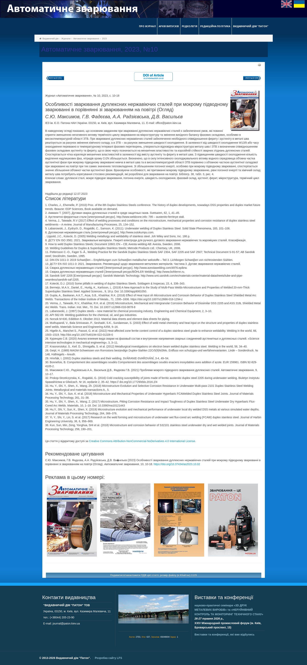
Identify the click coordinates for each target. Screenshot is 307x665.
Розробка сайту (108, 657)
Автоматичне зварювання (86, 38)
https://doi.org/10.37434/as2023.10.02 (177, 464)
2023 (104, 38)
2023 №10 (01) (55, 78)
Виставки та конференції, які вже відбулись (225, 634)
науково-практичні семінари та (229, 610)
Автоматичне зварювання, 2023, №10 (99, 49)
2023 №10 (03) (252, 78)
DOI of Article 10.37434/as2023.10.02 (153, 76)
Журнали (65, 38)
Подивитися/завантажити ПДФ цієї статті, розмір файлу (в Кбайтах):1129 (153, 575)
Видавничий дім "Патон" (250, 26)
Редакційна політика (215, 26)
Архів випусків (169, 26)
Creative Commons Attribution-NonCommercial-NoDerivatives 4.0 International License (142, 441)
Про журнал (147, 26)
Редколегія (189, 26)
